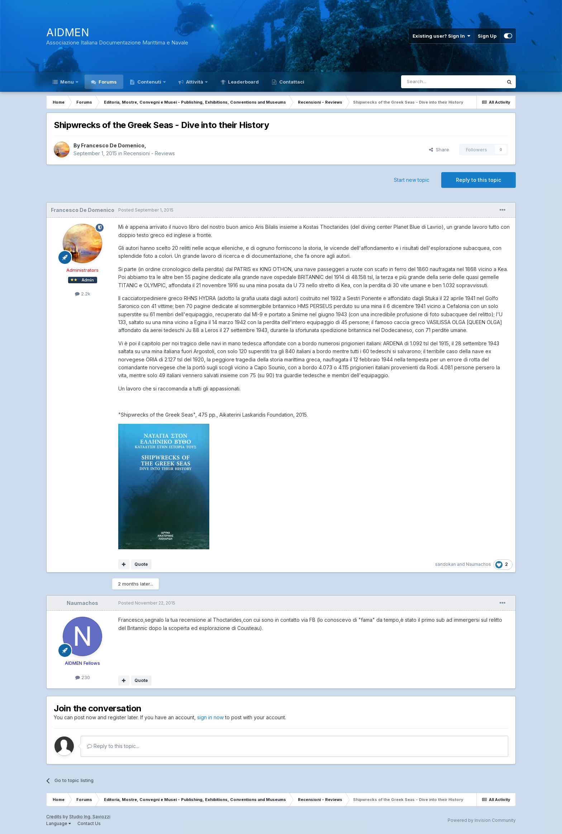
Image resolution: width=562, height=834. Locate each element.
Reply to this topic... (113, 746)
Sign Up (487, 36)
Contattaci (291, 82)
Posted (145, 210)
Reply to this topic (478, 180)
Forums (107, 82)
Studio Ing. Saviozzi (89, 816)
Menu (67, 82)
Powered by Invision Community (482, 820)
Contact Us (89, 823)
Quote (141, 564)
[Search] (433, 81)
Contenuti (149, 82)
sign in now (210, 717)
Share (439, 149)
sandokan (445, 564)
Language (58, 823)
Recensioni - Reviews (149, 153)
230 (82, 677)
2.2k (82, 294)
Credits (54, 816)
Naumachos (478, 564)
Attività (194, 82)
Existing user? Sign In (441, 35)
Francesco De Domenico (112, 145)
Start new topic (411, 180)
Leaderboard (243, 82)
